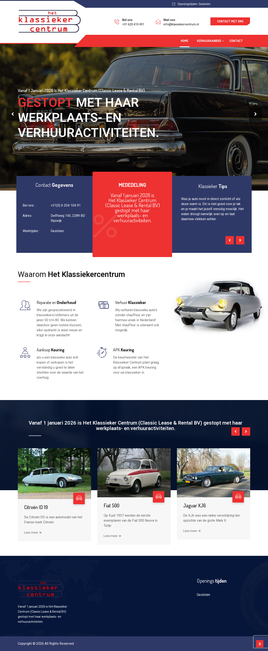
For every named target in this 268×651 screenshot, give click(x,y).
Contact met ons (230, 21)
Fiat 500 (111, 505)
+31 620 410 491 (133, 24)
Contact (236, 41)
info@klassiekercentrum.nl (181, 24)
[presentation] (12, 114)
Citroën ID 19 (36, 507)
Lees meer (33, 532)
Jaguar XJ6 (194, 505)
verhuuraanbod (209, 41)
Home (184, 41)
